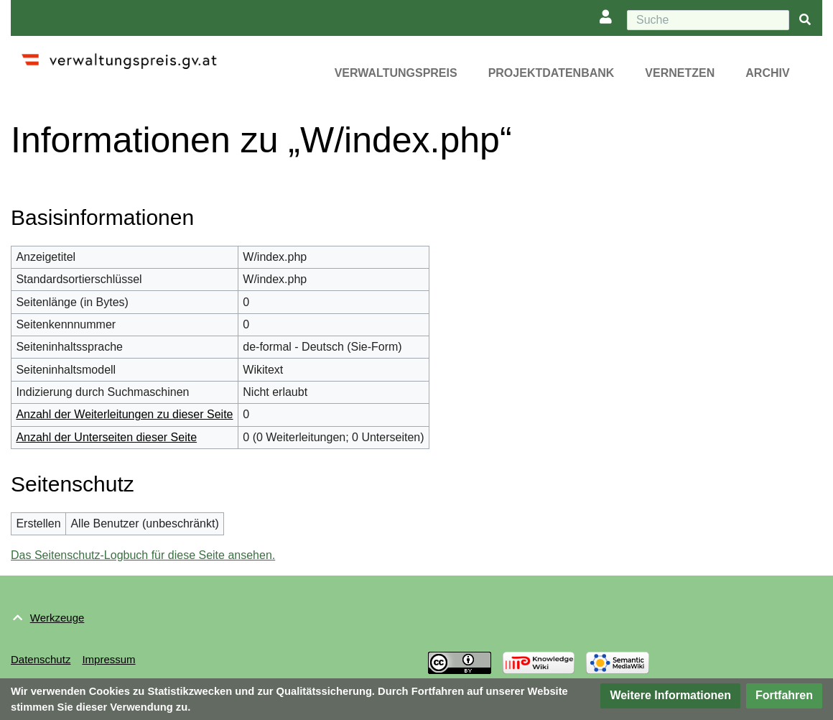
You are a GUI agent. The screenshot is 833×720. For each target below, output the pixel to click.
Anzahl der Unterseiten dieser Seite (106, 437)
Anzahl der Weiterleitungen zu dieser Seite (124, 414)
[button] (670, 696)
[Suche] (708, 20)
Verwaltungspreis (396, 73)
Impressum (108, 659)
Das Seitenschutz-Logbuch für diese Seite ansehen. (143, 555)
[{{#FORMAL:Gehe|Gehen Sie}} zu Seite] (805, 20)
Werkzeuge (57, 617)
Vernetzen (680, 73)
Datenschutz (40, 659)
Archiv (767, 73)
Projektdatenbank (551, 73)
